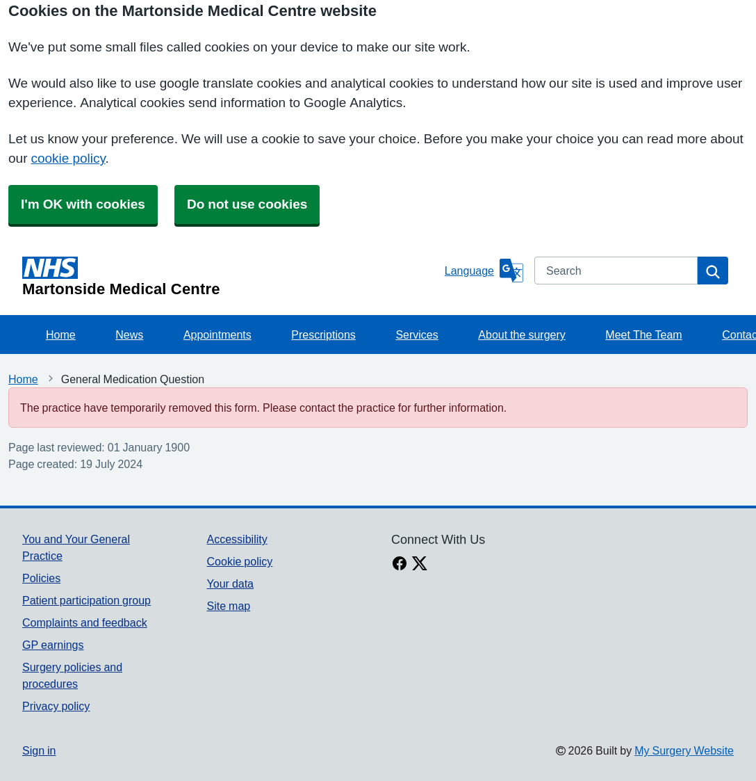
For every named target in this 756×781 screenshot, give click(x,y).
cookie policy (68, 158)
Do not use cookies (247, 204)
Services (416, 334)
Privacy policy (56, 705)
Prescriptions (323, 334)
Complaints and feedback (84, 622)
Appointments (217, 334)
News (129, 334)
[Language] (484, 270)
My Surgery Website (684, 750)
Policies (41, 577)
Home (61, 334)
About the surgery (521, 334)
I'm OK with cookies (83, 204)
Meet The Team (643, 334)
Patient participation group (86, 600)
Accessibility (237, 539)
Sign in (39, 750)
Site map (229, 605)
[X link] (419, 564)
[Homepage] (230, 277)
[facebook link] (399, 564)
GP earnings (53, 644)
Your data (230, 583)
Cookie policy (240, 561)
